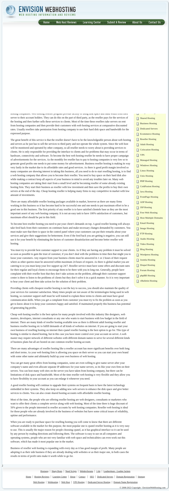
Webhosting (53, 482)
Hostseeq (44, 471)
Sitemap (141, 476)
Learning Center (60, 476)
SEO (92, 476)
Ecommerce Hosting (150, 133)
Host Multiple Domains (151, 217)
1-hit (98, 471)
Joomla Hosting (147, 259)
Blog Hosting (146, 249)
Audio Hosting (147, 238)
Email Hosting (147, 223)
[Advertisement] (41, 70)
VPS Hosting (79, 482)
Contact (82, 476)
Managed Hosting (148, 160)
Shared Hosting (147, 118)
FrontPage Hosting (149, 196)
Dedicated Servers (149, 128)
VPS (142, 154)
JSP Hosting (146, 207)
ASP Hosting (146, 202)
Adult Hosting (147, 144)
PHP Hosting (146, 181)
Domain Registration (125, 476)
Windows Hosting (148, 165)
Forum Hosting (147, 270)
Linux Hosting (147, 170)
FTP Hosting (146, 233)
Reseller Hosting (148, 139)
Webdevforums (86, 471)
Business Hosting (148, 123)
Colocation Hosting (149, 149)
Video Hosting (147, 244)
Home (28, 476)
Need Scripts (71, 471)
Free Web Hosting (149, 212)
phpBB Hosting (147, 275)
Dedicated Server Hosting (99, 482)
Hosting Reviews (41, 476)
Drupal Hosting (147, 265)
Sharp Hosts (57, 471)
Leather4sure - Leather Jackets (117, 471)
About (73, 476)
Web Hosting (38, 482)
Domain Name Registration (126, 482)
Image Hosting (147, 228)
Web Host (65, 482)
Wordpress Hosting (149, 254)
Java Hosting (146, 191)
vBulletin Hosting (148, 280)
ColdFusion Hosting (150, 186)
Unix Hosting (146, 175)
